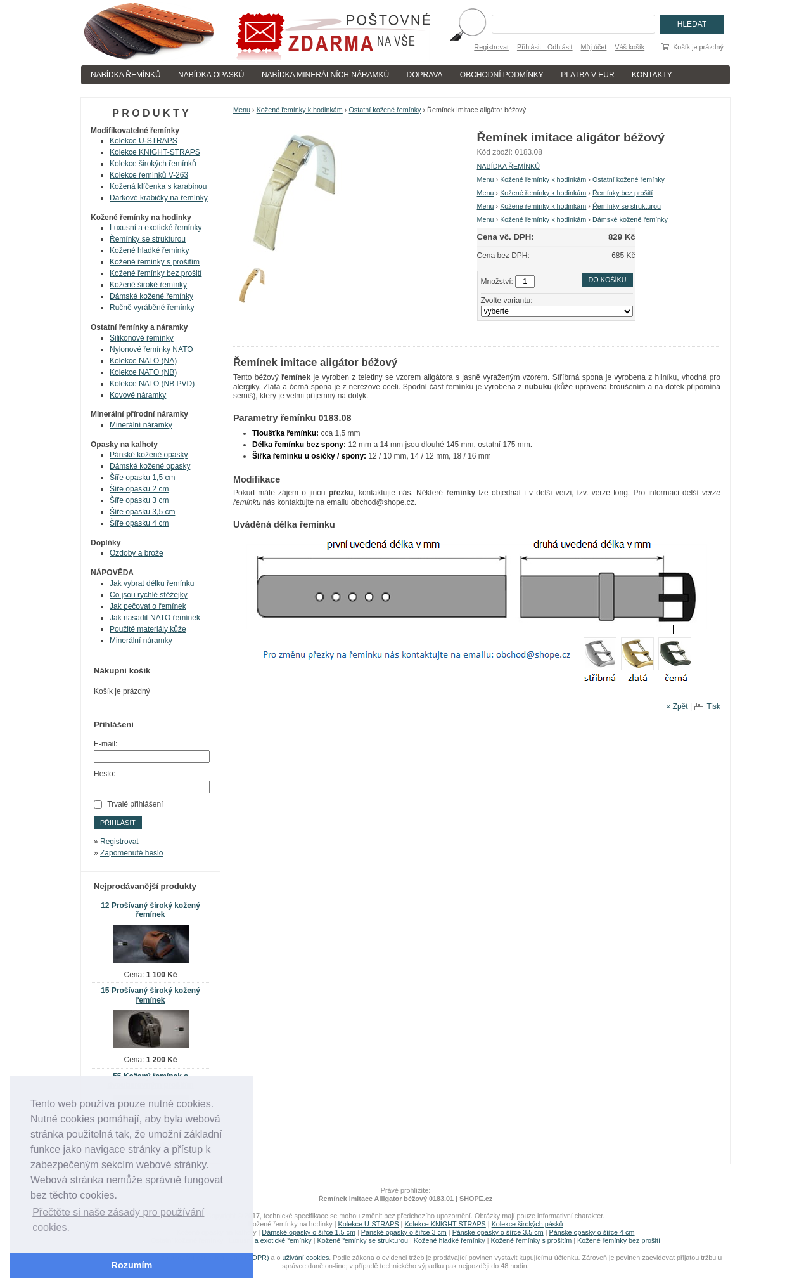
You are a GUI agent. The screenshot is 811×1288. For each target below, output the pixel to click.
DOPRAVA (425, 74)
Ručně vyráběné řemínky (152, 307)
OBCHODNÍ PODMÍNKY (502, 74)
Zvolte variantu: (507, 300)
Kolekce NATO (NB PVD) (152, 383)
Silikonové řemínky (142, 338)
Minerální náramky (141, 424)
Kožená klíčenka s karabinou (158, 186)
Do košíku (608, 279)
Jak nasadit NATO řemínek (155, 617)
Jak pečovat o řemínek (148, 606)
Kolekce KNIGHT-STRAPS (155, 152)
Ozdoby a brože (136, 553)
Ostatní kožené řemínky (384, 110)
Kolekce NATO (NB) (143, 372)
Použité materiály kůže (148, 629)
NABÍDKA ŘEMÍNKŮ (126, 74)
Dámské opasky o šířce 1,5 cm (308, 1232)
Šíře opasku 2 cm (139, 489)
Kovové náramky (138, 395)
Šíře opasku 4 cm (139, 523)
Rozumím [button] (132, 1265)
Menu (241, 110)
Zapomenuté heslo (131, 853)
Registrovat (491, 47)
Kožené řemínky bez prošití (155, 273)
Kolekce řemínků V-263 (149, 175)
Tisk (713, 706)
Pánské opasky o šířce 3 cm (404, 1232)
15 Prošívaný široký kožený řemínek (150, 995)
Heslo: (104, 773)
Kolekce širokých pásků (527, 1224)
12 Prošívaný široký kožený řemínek (150, 910)
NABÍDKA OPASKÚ (211, 74)
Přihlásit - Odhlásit (545, 47)
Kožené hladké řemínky (149, 250)
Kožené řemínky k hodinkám (300, 110)
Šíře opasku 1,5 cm (142, 477)
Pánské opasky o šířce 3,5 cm (498, 1232)
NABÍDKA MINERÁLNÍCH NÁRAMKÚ (325, 74)
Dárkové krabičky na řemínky (159, 197)
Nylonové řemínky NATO (151, 349)
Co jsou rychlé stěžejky (149, 594)
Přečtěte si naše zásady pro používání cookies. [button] (118, 1220)
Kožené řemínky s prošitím (155, 261)
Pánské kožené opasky (149, 454)
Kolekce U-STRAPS (143, 140)
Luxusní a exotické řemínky (155, 227)
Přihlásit (118, 822)
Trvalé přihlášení (135, 804)
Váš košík (629, 47)
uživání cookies (306, 1257)
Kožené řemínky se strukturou (362, 1240)
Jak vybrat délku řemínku (152, 583)
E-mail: (105, 743)
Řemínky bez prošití (622, 193)
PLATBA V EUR (587, 74)
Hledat (691, 24)
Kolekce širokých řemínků (153, 163)
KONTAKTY (652, 74)
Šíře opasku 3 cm (139, 500)
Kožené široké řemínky (148, 284)
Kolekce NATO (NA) (143, 360)
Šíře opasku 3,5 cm (142, 511)
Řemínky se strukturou (626, 206)
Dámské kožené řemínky (630, 219)
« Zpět (677, 706)
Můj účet (594, 47)
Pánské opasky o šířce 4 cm (591, 1232)
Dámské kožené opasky (150, 466)
